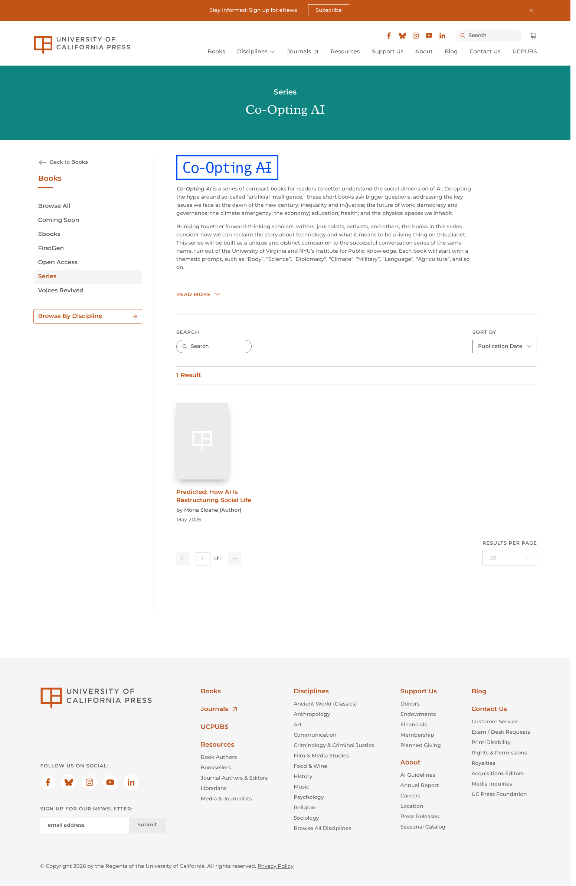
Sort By (484, 332)
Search (187, 332)
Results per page (509, 543)
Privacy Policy (276, 866)
